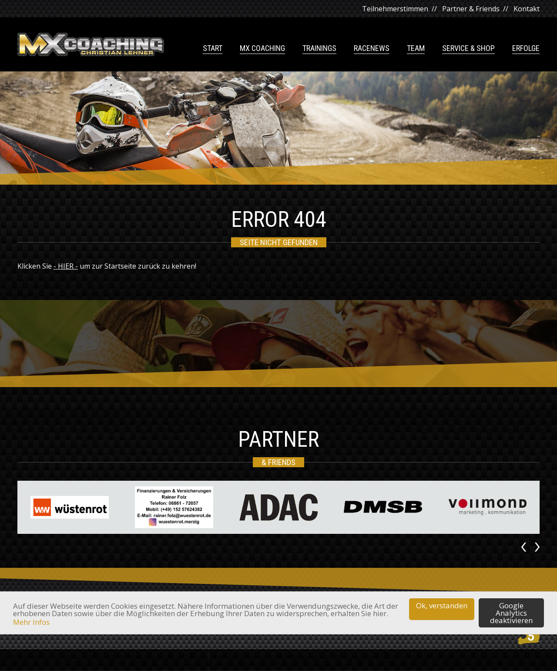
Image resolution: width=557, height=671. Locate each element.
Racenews (371, 48)
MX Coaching (262, 48)
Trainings (319, 48)
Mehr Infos (31, 622)
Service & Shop (468, 48)
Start (212, 48)
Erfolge (526, 48)
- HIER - (66, 266)
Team (416, 48)
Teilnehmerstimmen (395, 8)
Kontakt (526, 8)
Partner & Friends (471, 8)
